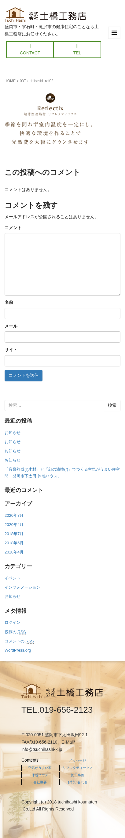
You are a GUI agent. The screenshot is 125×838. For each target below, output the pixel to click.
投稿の (15, 632)
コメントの (19, 641)
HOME (10, 81)
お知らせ (12, 432)
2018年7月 (14, 533)
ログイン (12, 622)
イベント (12, 578)
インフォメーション (22, 587)
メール (11, 326)
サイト (11, 349)
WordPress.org (18, 650)
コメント (13, 227)
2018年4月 (14, 552)
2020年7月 (14, 515)
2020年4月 (14, 524)
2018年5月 (14, 543)
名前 (9, 302)
